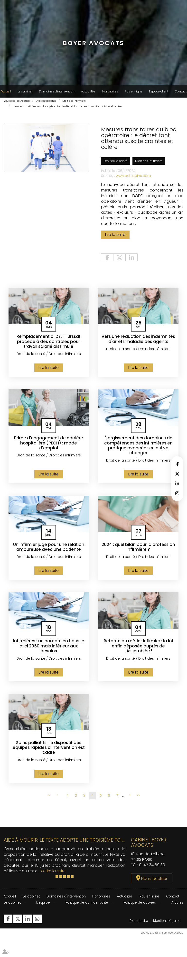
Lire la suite (115, 237)
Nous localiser (154, 882)
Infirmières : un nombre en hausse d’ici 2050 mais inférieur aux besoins (48, 649)
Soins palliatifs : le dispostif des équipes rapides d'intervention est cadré (49, 751)
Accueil (5, 91)
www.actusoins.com (133, 178)
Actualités (88, 91)
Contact (181, 91)
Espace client (158, 91)
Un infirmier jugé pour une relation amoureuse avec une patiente (48, 550)
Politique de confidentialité (86, 906)
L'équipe (42, 906)
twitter (177, 474)
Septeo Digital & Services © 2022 (161, 955)
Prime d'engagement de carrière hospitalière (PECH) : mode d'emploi (48, 445)
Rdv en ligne (133, 91)
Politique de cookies (139, 906)
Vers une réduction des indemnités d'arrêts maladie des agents (138, 344)
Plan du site (140, 924)
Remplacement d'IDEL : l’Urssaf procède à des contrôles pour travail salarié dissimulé (48, 344)
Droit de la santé (46, 101)
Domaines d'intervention (57, 91)
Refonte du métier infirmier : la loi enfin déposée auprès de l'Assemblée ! (138, 649)
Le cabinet (25, 91)
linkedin (177, 483)
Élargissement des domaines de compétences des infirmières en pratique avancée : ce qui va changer (138, 448)
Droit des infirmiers (73, 101)
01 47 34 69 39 (152, 869)
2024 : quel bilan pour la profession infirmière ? (138, 550)
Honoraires (110, 91)
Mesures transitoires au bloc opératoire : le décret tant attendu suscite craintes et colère (67, 106)
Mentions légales (144, 942)
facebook (177, 464)
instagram (177, 493)
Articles (177, 906)
